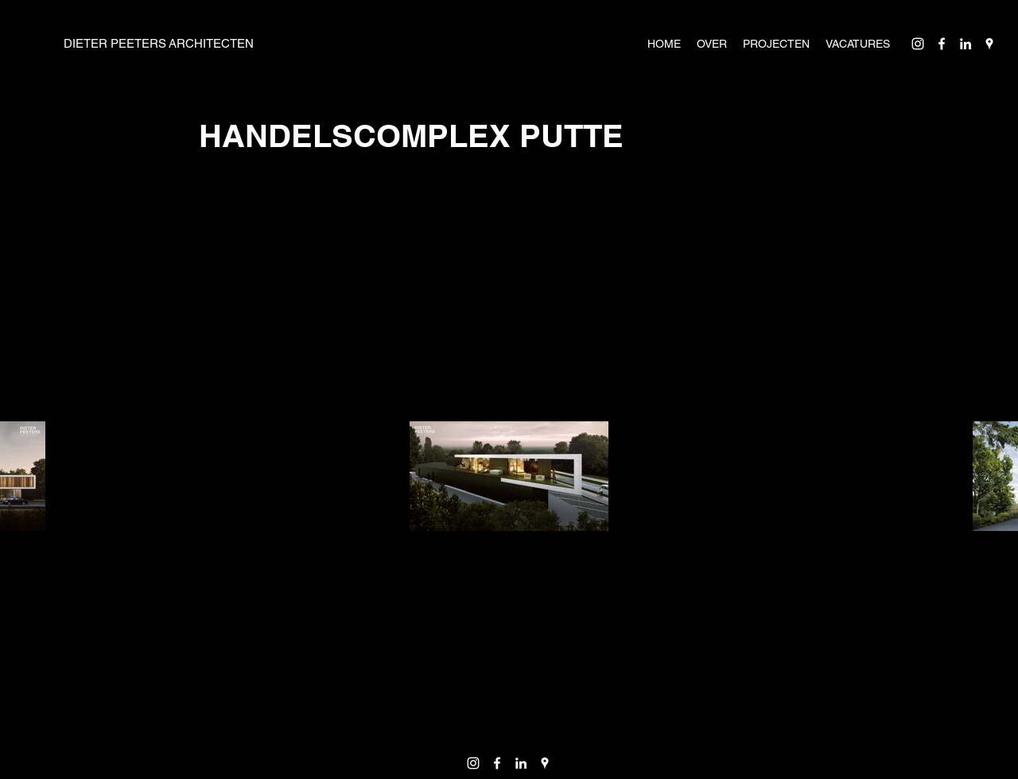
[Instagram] (918, 44)
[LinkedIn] (965, 44)
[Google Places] (989, 44)
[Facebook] (942, 44)
